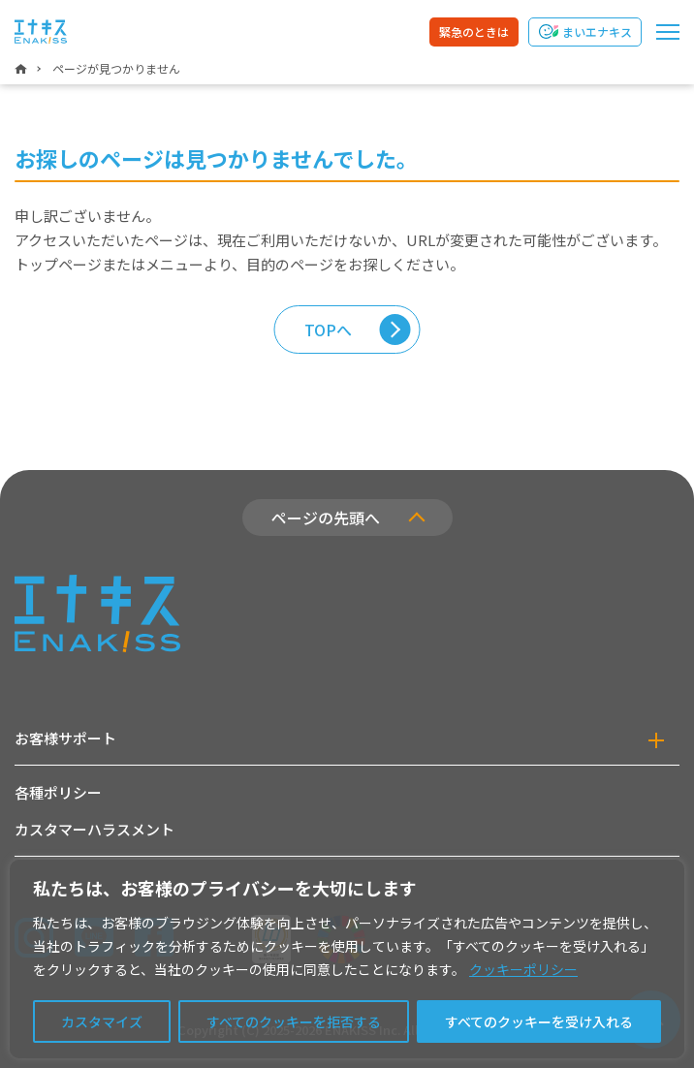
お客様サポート (65, 738)
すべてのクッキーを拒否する (293, 1021)
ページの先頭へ (325, 517)
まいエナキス (597, 31)
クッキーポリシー (523, 969)
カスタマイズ (101, 1021)
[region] (347, 959)
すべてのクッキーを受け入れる (539, 1021)
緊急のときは (474, 31)
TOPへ (328, 329)
